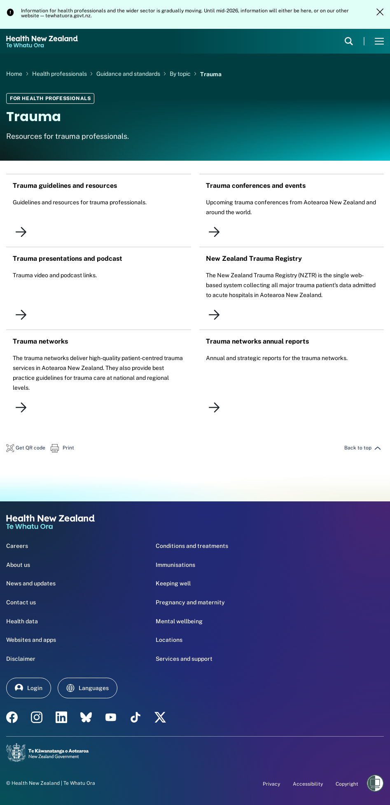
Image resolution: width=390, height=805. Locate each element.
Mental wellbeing (179, 621)
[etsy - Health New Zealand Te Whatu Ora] (86, 717)
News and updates (31, 583)
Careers (17, 546)
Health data (22, 621)
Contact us (21, 602)
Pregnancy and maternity (190, 602)
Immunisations (175, 565)
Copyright (347, 784)
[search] (349, 41)
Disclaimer (20, 658)
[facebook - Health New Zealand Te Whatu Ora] (12, 717)
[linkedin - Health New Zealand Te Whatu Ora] (61, 717)
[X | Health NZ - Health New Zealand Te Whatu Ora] (160, 717)
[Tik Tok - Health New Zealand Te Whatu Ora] (135, 717)
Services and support (184, 658)
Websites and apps (31, 640)
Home (14, 73)
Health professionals (60, 73)
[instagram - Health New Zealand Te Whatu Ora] (36, 717)
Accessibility (308, 784)
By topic (181, 73)
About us (18, 565)
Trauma (211, 73)
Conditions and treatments (192, 546)
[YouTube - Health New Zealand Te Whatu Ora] (111, 717)
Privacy (271, 784)
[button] (25, 447)
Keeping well (173, 583)
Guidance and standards (128, 73)
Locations (169, 640)
